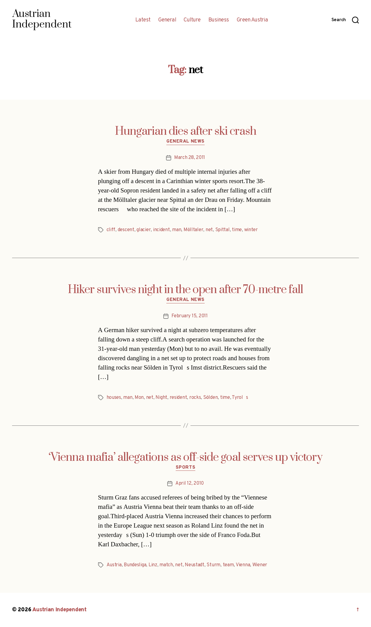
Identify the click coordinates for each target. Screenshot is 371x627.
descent (126, 230)
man (176, 230)
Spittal (222, 230)
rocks (195, 398)
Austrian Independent (59, 609)
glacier (143, 230)
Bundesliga (135, 565)
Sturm (213, 565)
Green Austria (252, 20)
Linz (153, 565)
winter (251, 230)
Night (161, 398)
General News (185, 141)
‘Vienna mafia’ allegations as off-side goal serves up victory (185, 457)
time (237, 230)
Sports (185, 467)
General (167, 20)
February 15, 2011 (189, 316)
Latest (143, 20)
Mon (139, 398)
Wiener (259, 565)
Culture (192, 20)
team (228, 565)
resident (178, 398)
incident (161, 230)
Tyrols (240, 398)
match (166, 565)
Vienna (243, 565)
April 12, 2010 (189, 483)
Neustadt (194, 565)
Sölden (210, 398)
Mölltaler (193, 230)
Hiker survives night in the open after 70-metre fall (185, 290)
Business (218, 20)
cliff (111, 230)
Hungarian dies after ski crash (185, 131)
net (209, 230)
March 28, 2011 (189, 158)
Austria (114, 565)
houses (114, 398)
